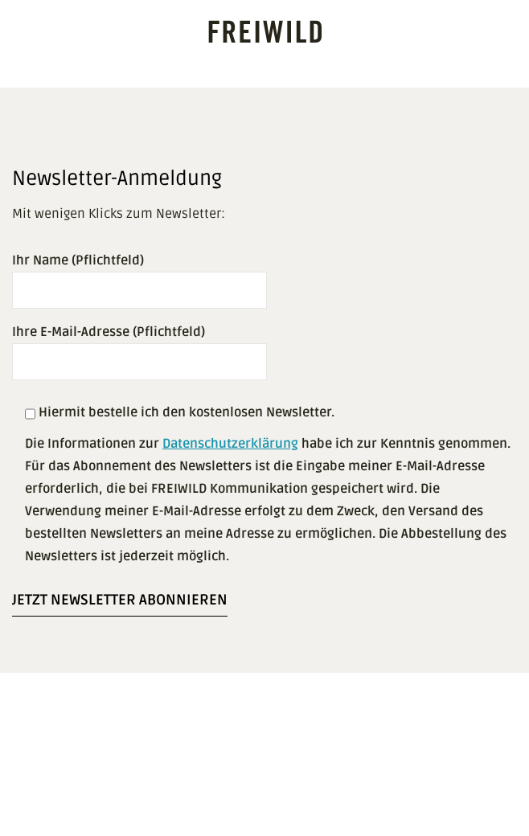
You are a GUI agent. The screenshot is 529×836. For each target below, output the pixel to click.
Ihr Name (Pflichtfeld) (139, 275)
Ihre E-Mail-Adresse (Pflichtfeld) (139, 347)
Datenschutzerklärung (230, 444)
